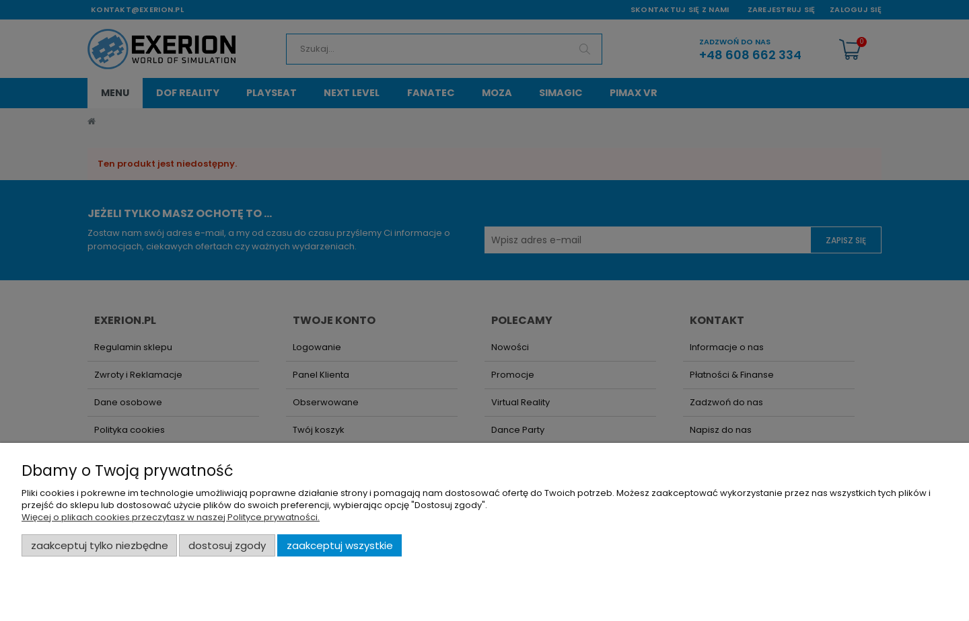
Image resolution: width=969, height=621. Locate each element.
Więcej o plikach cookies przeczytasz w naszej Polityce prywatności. (171, 517)
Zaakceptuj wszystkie (340, 545)
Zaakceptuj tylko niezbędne (99, 545)
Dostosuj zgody (227, 545)
